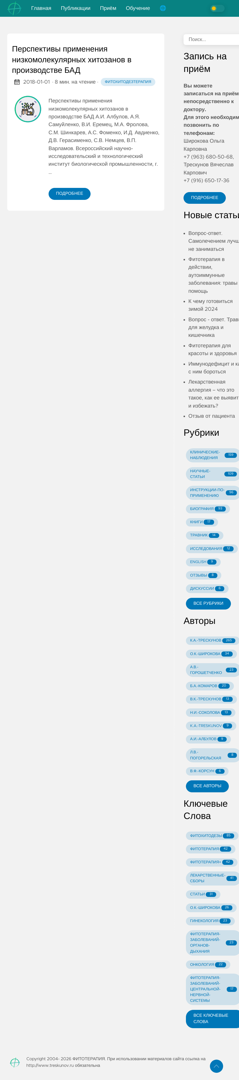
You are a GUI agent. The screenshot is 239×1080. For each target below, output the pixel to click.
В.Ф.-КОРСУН (207, 771)
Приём (108, 8)
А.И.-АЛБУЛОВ (208, 739)
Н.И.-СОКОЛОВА (211, 712)
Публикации (76, 8)
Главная (41, 8)
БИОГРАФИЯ (208, 509)
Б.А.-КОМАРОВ (210, 686)
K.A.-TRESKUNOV (211, 725)
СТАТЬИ (203, 894)
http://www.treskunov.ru (50, 1066)
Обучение (138, 8)
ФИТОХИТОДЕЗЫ (212, 835)
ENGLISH (203, 562)
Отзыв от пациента (211, 416)
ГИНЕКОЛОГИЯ (210, 921)
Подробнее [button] (204, 198)
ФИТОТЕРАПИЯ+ (211, 862)
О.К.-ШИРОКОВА (211, 654)
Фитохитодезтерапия (128, 82)
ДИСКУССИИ (207, 588)
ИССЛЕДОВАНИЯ (212, 548)
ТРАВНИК (204, 535)
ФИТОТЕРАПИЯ (210, 849)
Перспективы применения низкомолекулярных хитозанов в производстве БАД (72, 60)
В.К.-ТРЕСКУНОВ (211, 699)
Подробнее (69, 193)
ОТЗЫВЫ (203, 575)
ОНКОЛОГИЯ (208, 964)
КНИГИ (202, 522)
